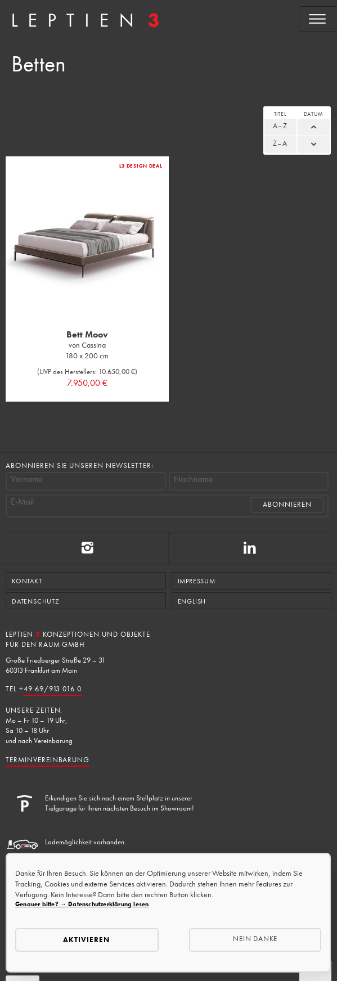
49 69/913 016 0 (53, 689)
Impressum (196, 581)
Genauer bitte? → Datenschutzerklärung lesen (82, 904)
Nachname (193, 479)
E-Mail (22, 501)
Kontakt (27, 581)
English (192, 601)
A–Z (280, 125)
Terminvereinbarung (47, 759)
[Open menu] (318, 19)
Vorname (27, 479)
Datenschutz (35, 601)
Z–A (280, 143)
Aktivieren (86, 939)
